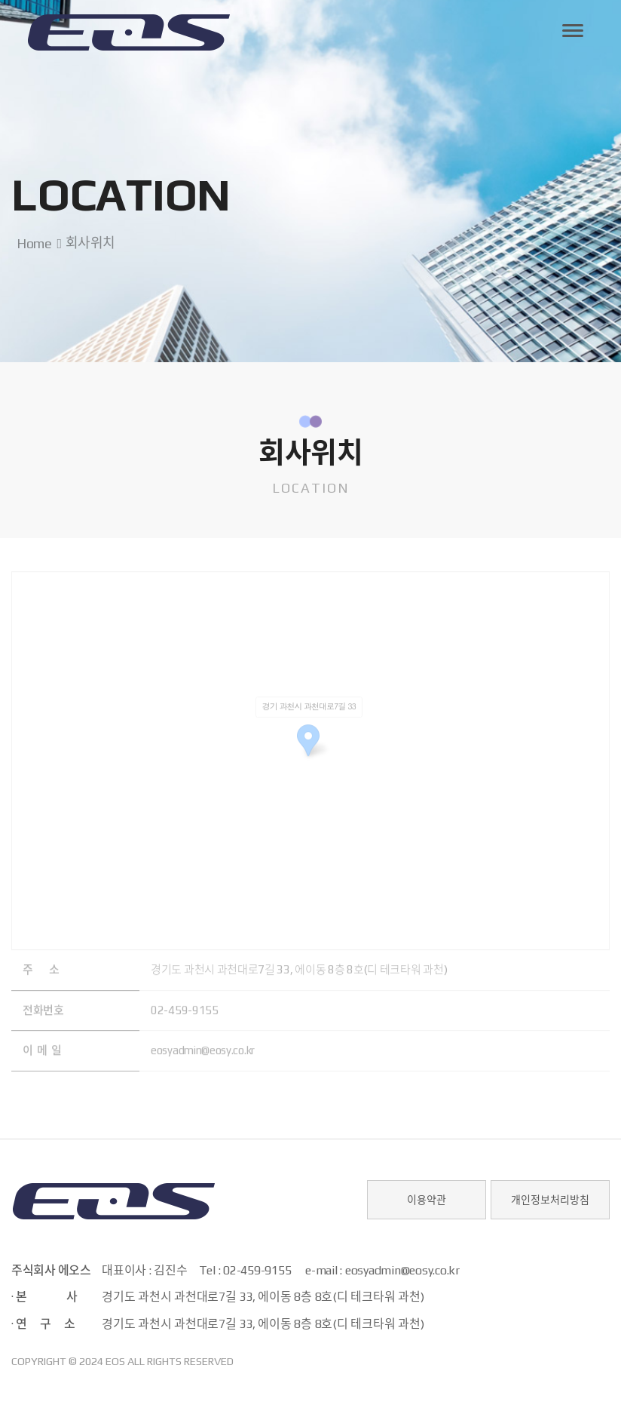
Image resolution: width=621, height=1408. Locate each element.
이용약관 (426, 1200)
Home (31, 243)
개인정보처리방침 (550, 1200)
